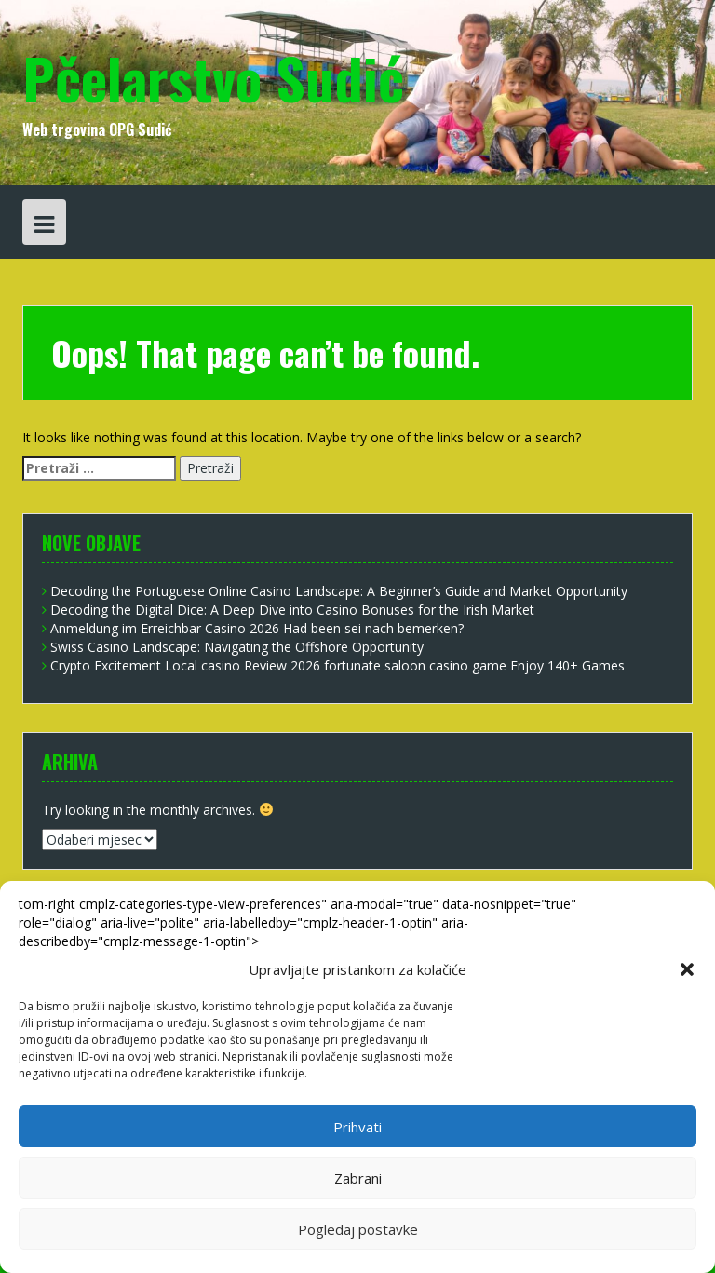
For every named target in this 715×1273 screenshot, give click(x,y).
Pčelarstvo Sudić (213, 76)
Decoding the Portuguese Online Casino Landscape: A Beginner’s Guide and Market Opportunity (338, 591)
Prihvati (357, 1126)
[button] (687, 969)
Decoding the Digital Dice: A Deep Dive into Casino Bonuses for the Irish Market (292, 609)
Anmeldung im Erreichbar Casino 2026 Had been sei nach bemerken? (257, 628)
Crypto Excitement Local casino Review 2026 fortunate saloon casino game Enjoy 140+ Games (337, 665)
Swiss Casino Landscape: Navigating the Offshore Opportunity (237, 647)
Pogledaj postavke (358, 1229)
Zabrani (358, 1178)
